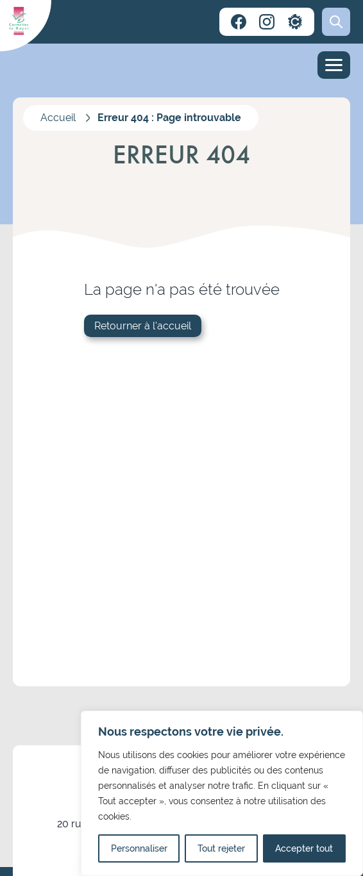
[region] (222, 793)
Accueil (58, 118)
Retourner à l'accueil (142, 326)
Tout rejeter (221, 848)
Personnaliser (139, 848)
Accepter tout (304, 848)
